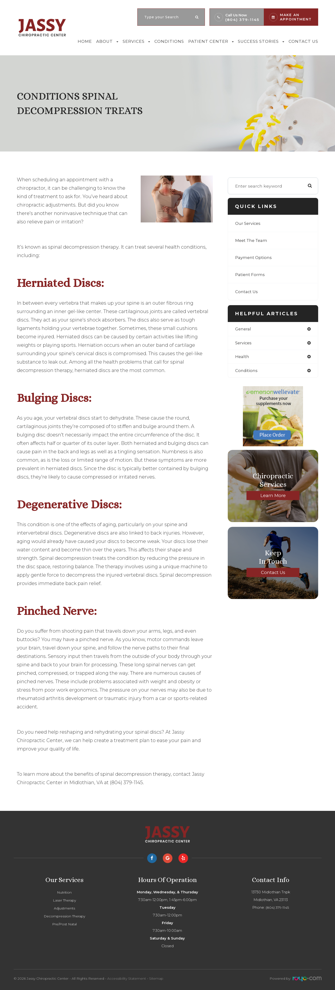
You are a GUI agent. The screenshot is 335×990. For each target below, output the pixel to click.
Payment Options (254, 257)
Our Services (248, 223)
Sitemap (156, 978)
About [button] (107, 41)
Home (85, 41)
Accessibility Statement (126, 978)
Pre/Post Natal (64, 924)
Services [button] (136, 41)
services (244, 343)
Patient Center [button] (211, 41)
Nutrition (64, 892)
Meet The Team (252, 240)
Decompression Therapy (64, 916)
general (243, 329)
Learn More (272, 496)
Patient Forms (250, 274)
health (242, 357)
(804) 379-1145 (242, 19)
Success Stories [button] (261, 41)
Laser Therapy (64, 900)
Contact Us (303, 41)
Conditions (169, 41)
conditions (247, 371)
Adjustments (64, 908)
